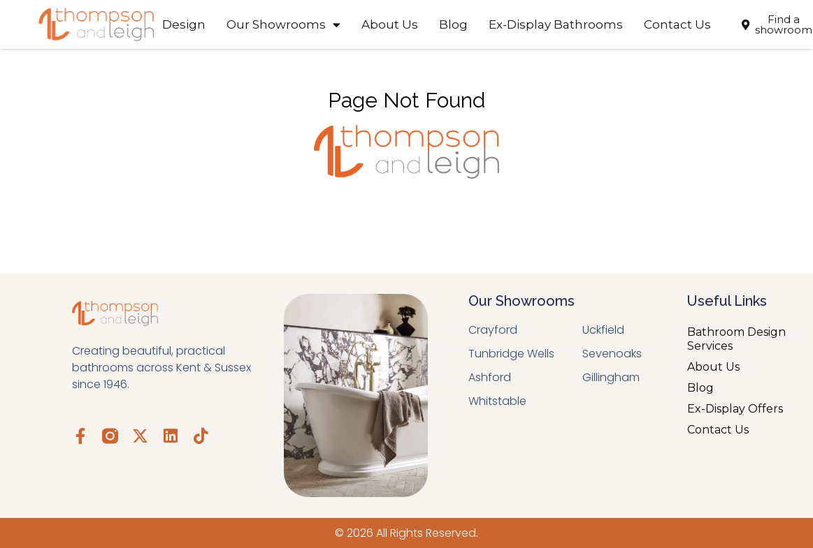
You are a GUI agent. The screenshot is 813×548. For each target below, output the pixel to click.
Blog (453, 24)
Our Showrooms (283, 25)
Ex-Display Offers (735, 408)
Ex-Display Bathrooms (556, 24)
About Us (389, 24)
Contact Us (677, 24)
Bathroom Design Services (736, 339)
